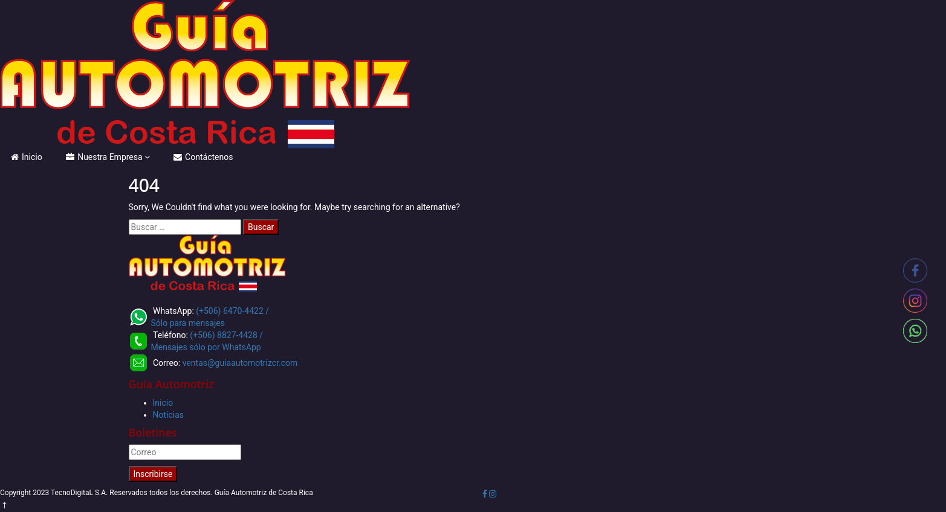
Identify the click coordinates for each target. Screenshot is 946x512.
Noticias (168, 415)
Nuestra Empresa (104, 157)
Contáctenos (203, 157)
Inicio (26, 157)
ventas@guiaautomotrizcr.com (240, 363)
